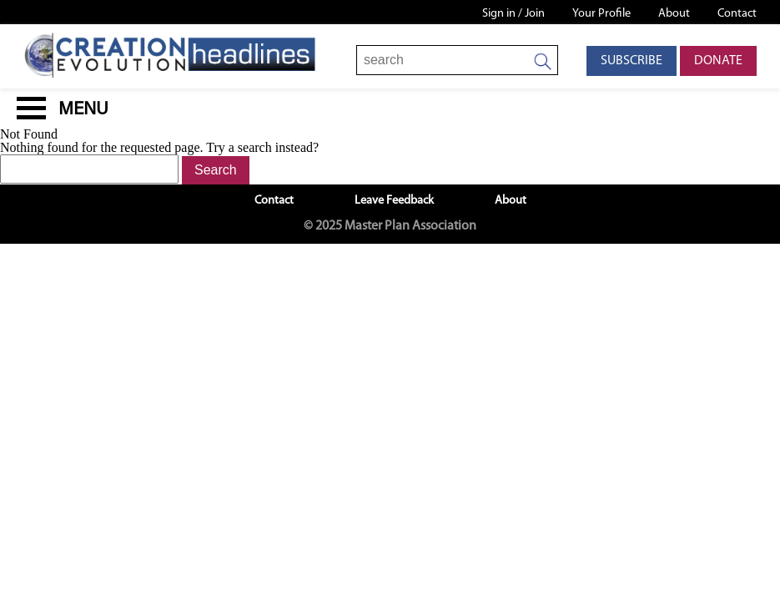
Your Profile (601, 14)
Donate (718, 61)
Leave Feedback (394, 200)
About (674, 14)
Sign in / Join (513, 14)
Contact (737, 14)
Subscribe (631, 61)
